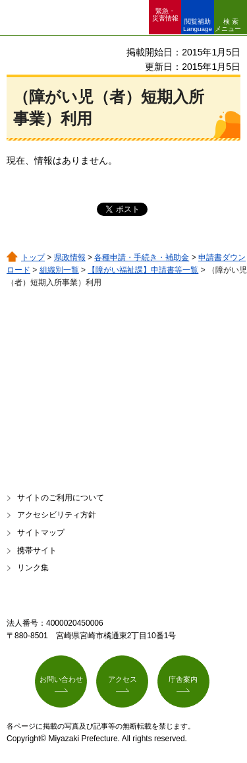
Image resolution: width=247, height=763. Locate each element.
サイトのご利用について (60, 497)
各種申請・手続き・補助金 (141, 257)
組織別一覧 (59, 270)
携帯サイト (37, 550)
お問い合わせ (61, 679)
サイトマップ (41, 532)
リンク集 (33, 567)
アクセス (122, 679)
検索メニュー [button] (228, 25)
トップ (33, 257)
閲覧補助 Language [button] (197, 25)
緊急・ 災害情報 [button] (165, 14)
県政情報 (70, 257)
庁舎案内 (183, 679)
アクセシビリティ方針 (56, 514)
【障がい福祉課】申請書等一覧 (143, 270)
